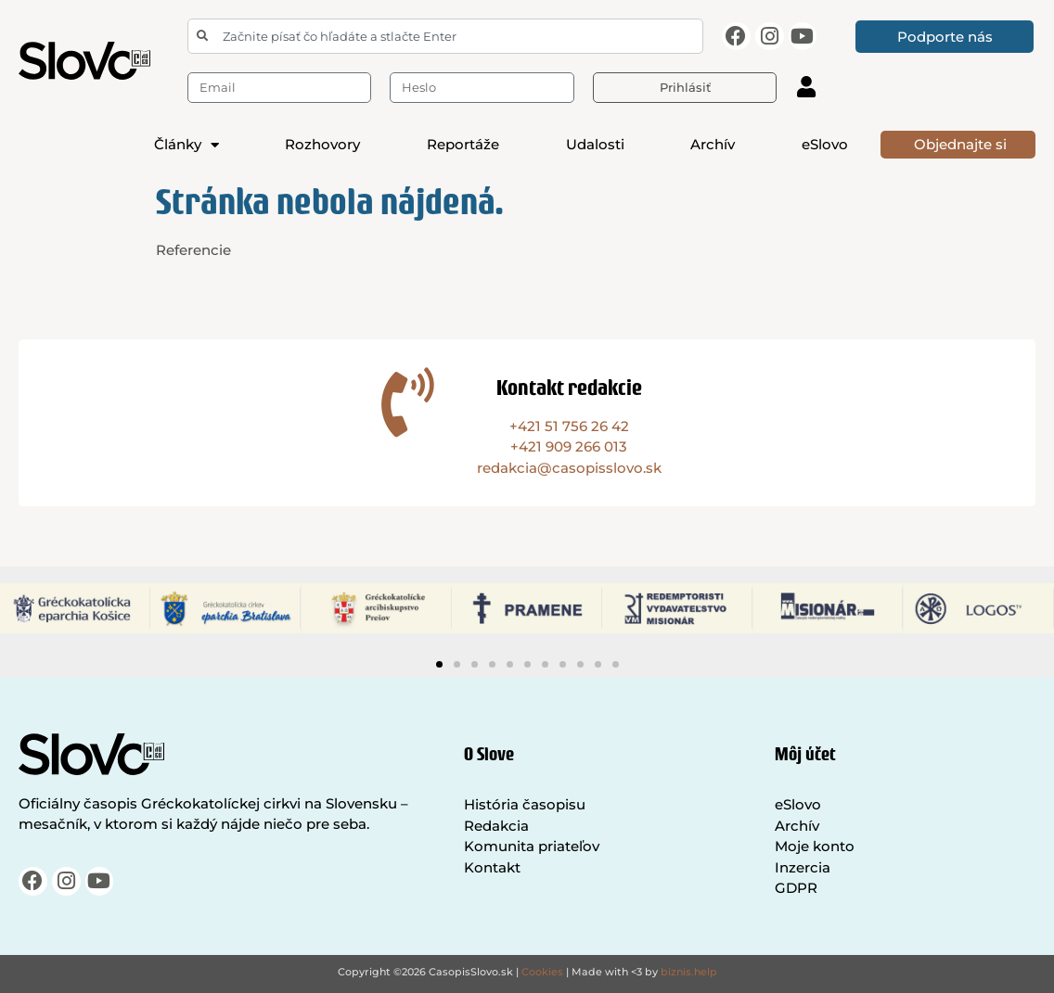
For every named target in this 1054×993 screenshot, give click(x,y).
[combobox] (445, 36)
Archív (712, 144)
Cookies (542, 971)
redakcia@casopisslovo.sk (569, 468)
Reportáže (463, 144)
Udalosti (595, 144)
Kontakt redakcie (569, 387)
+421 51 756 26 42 (569, 426)
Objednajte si (960, 144)
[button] (439, 664)
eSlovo (825, 144)
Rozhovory (322, 144)
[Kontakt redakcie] (408, 402)
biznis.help (689, 971)
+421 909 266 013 (568, 446)
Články (186, 145)
